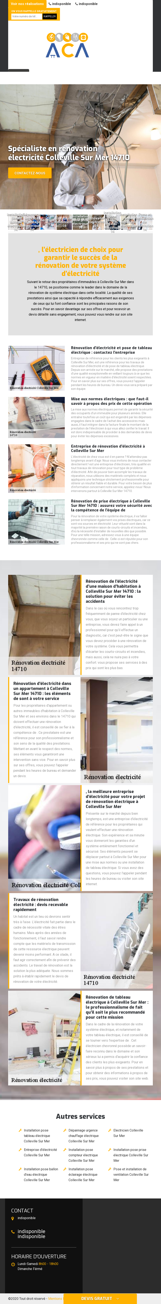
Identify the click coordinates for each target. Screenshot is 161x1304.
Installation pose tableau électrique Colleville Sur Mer (37, 1135)
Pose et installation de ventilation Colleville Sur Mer (131, 1174)
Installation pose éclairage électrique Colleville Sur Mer (83, 1174)
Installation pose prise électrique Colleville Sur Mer (130, 1155)
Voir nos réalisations (27, 4)
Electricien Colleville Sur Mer (128, 1133)
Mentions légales (61, 1299)
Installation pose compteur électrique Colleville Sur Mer (83, 1155)
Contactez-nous (29, 173)
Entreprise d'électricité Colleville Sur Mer (40, 1152)
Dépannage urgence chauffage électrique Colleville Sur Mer (84, 1135)
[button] (78, 206)
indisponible (60, 4)
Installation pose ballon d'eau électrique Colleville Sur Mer (41, 1174)
